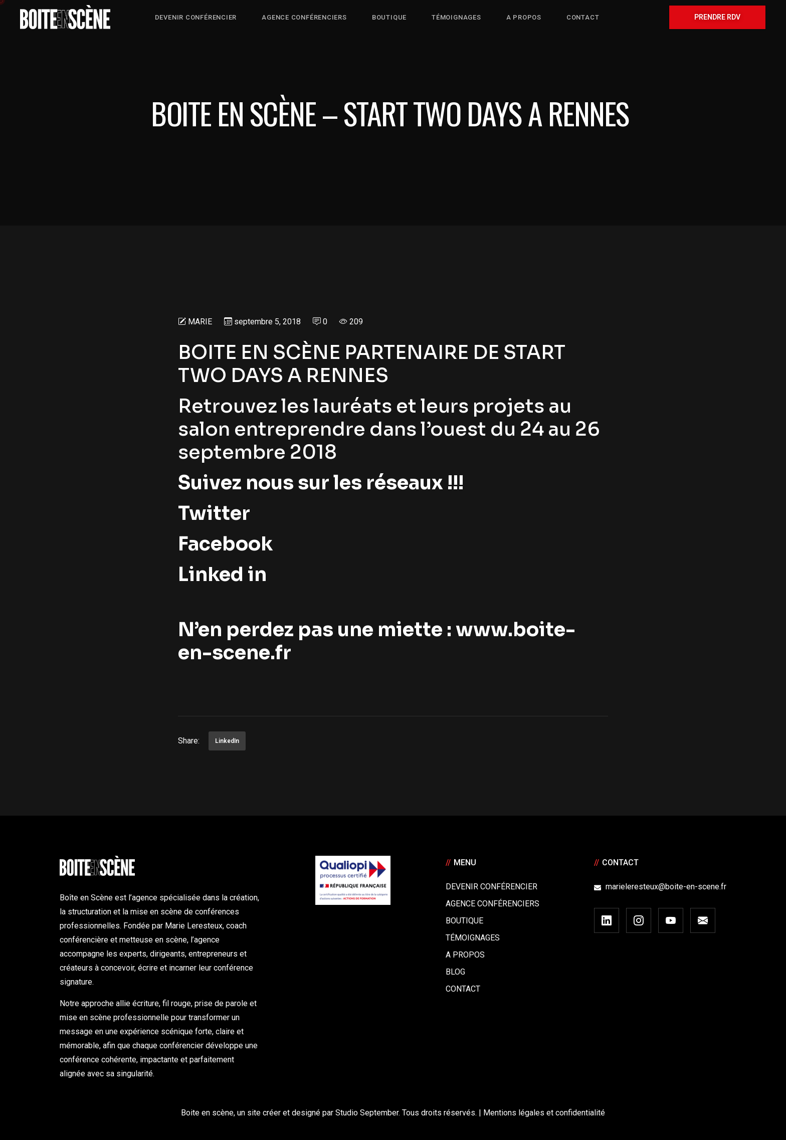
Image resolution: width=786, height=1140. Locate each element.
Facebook (225, 544)
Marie (200, 321)
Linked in (222, 574)
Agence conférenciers (492, 903)
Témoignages (473, 937)
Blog (455, 972)
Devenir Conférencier (491, 886)
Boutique (464, 920)
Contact (463, 989)
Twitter (218, 513)
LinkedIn (227, 740)
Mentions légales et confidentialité (544, 1112)
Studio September (367, 1112)
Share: (189, 740)
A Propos (465, 955)
